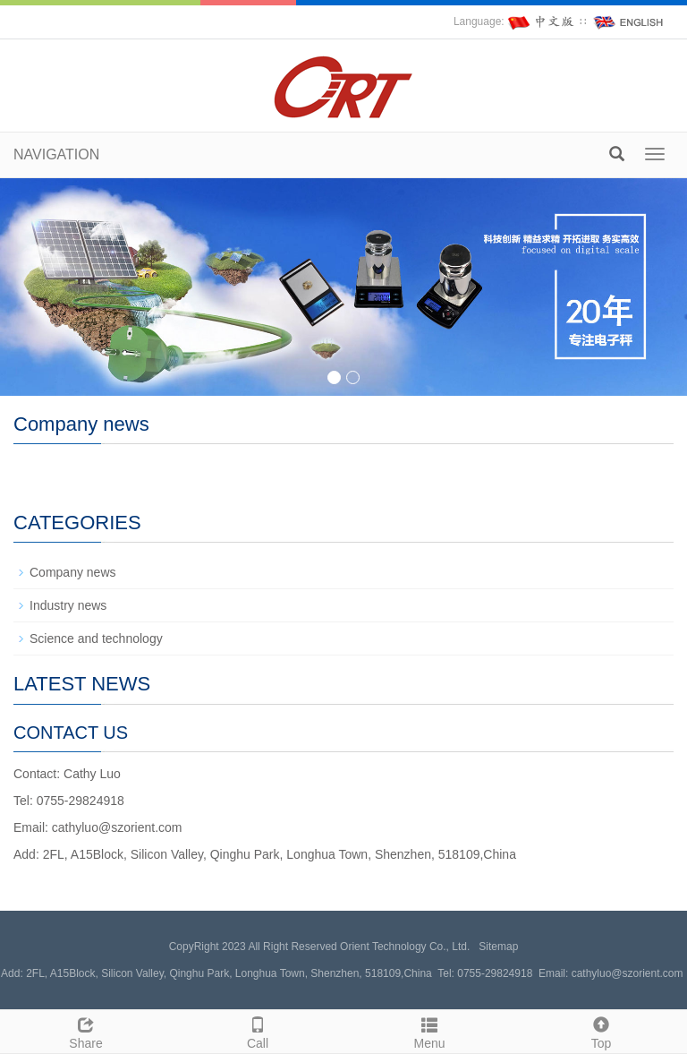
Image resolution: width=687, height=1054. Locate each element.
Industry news (68, 605)
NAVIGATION (56, 154)
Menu (429, 1030)
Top (601, 1030)
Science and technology (96, 638)
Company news (73, 572)
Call (258, 1030)
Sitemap (498, 946)
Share (86, 1030)
